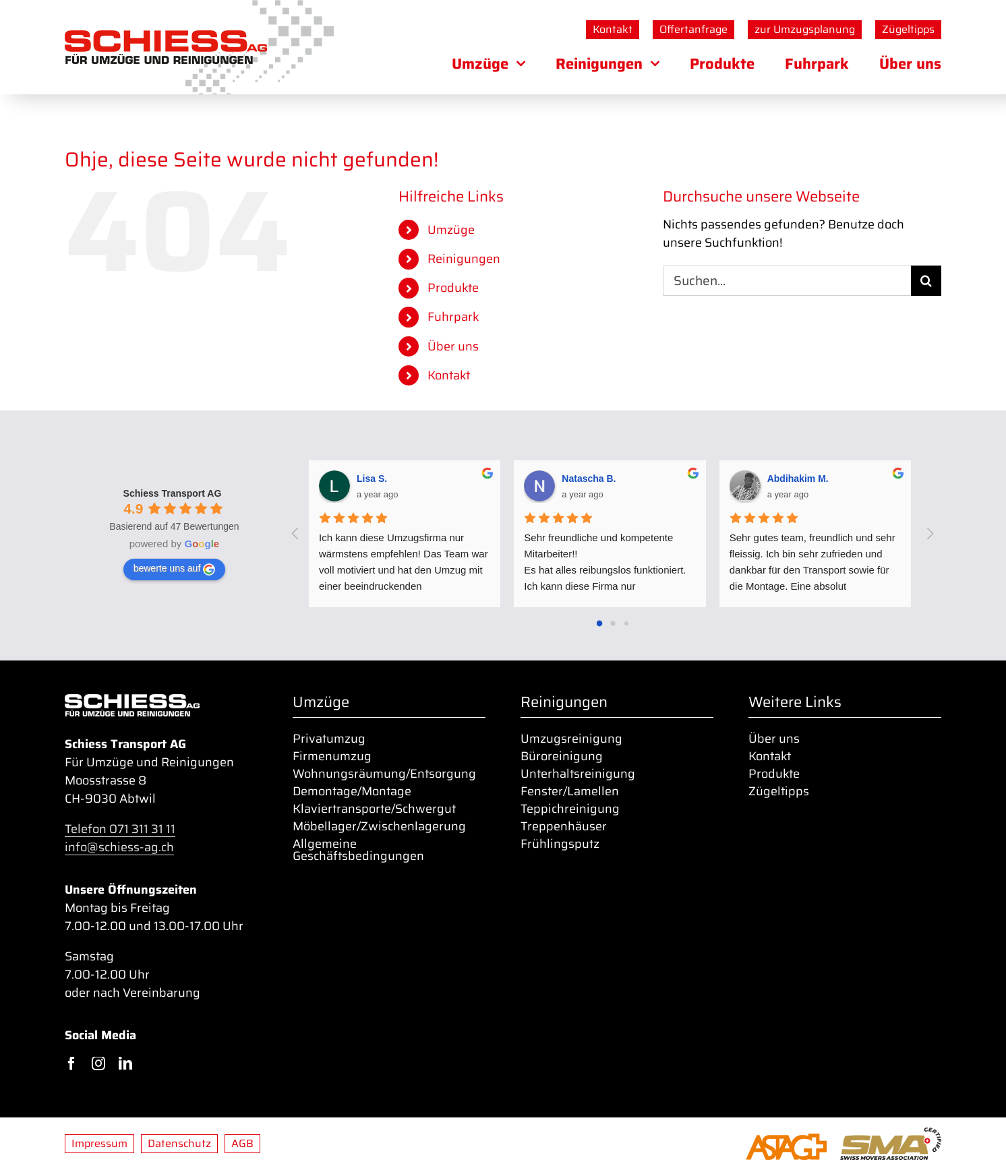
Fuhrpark (453, 316)
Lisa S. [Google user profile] (372, 478)
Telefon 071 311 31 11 (120, 829)
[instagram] (98, 1063)
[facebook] (71, 1063)
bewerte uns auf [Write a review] (175, 569)
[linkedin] (125, 1063)
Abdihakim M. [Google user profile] (798, 478)
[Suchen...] (787, 281)
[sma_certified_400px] (890, 1133)
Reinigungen (463, 258)
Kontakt (448, 375)
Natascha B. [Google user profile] (589, 478)
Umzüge (451, 229)
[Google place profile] (172, 493)
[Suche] (926, 281)
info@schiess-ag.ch (119, 847)
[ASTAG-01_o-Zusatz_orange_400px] (786, 1139)
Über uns (453, 346)
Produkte (453, 287)
